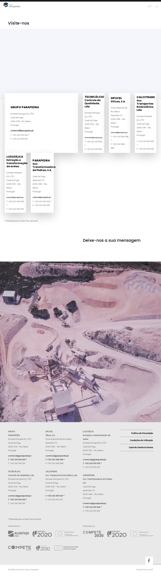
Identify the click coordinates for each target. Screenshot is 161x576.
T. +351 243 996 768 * (55, 459)
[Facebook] (149, 560)
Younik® (149, 569)
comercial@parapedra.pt (19, 456)
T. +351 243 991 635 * (17, 459)
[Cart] (148, 6)
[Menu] (156, 6)
